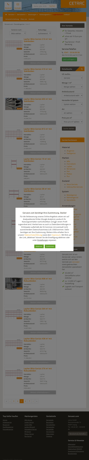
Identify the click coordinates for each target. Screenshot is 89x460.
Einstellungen (42, 240)
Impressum (56, 235)
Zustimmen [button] (50, 246)
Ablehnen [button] (39, 246)
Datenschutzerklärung (33, 235)
